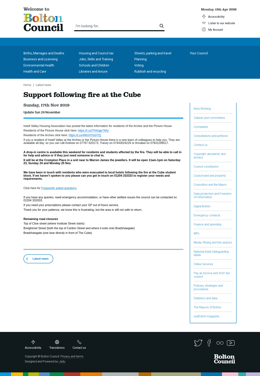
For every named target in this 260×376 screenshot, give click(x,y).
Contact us (200, 145)
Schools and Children (94, 65)
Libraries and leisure (93, 71)
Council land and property (210, 175)
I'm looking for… (88, 26)
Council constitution (206, 166)
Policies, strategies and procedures (208, 287)
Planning (140, 59)
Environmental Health (38, 65)
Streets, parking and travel (152, 53)
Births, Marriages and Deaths (43, 53)
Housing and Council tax (96, 53)
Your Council (199, 53)
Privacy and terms (71, 356)
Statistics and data (205, 298)
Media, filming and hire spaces (213, 242)
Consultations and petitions (211, 136)
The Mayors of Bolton (207, 307)
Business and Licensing (40, 59)
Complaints (201, 127)
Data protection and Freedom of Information (212, 195)
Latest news (43, 85)
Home (27, 85)
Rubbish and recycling (150, 71)
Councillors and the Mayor (210, 184)
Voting (139, 65)
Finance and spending (207, 224)
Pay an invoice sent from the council (212, 274)
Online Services (203, 264)
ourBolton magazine (206, 316)
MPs (196, 233)
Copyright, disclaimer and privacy (210, 155)
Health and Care (34, 71)
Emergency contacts (207, 215)
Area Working (202, 108)
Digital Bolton (202, 206)
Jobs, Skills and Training (96, 59)
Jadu (62, 361)
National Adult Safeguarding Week (211, 253)
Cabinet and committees (209, 118)
